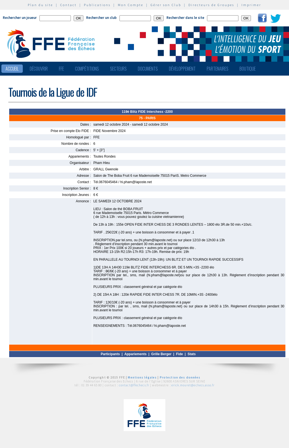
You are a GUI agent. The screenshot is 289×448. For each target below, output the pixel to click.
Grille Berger (161, 354)
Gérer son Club (166, 5)
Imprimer (251, 5)
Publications (97, 5)
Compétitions (87, 68)
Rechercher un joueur (20, 17)
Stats (192, 354)
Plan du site (40, 5)
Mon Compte (130, 5)
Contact (68, 5)
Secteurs (118, 68)
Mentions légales (142, 377)
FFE (61, 68)
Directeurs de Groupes (211, 5)
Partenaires (217, 68)
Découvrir (39, 68)
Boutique (248, 68)
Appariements (135, 354)
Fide (179, 354)
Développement (182, 68)
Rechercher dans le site (185, 17)
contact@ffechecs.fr (134, 385)
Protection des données (180, 377)
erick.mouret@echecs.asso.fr (193, 385)
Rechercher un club (101, 17)
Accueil (12, 68)
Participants (110, 354)
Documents (148, 68)
